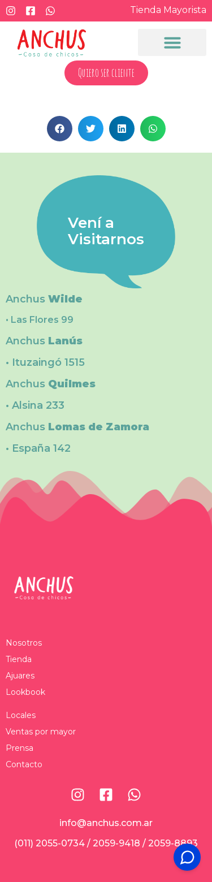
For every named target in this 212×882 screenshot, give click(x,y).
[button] (172, 42)
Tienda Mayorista (168, 10)
